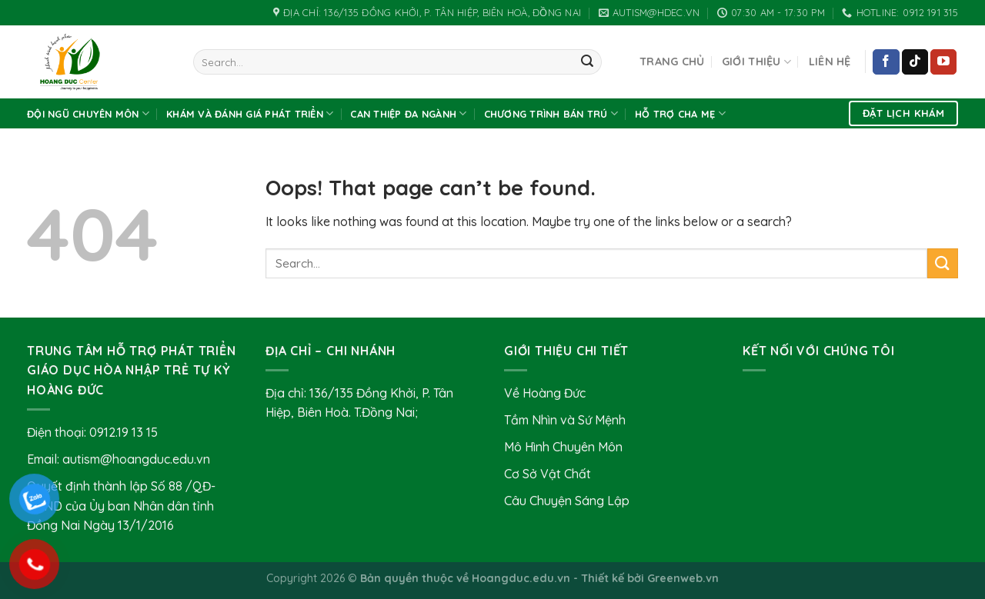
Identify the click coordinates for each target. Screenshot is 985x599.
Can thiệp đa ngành (408, 113)
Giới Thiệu (756, 62)
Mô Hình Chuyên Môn (563, 446)
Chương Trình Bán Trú (551, 113)
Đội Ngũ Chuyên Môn (88, 113)
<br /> (850, 441)
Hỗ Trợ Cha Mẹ (680, 113)
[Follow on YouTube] (943, 62)
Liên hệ (830, 61)
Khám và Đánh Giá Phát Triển (249, 113)
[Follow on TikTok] (915, 62)
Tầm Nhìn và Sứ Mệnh (565, 420)
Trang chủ (672, 61)
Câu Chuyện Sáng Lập (566, 500)
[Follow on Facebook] (886, 62)
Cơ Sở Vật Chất (547, 473)
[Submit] (587, 62)
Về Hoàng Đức (545, 393)
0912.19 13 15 (123, 432)
